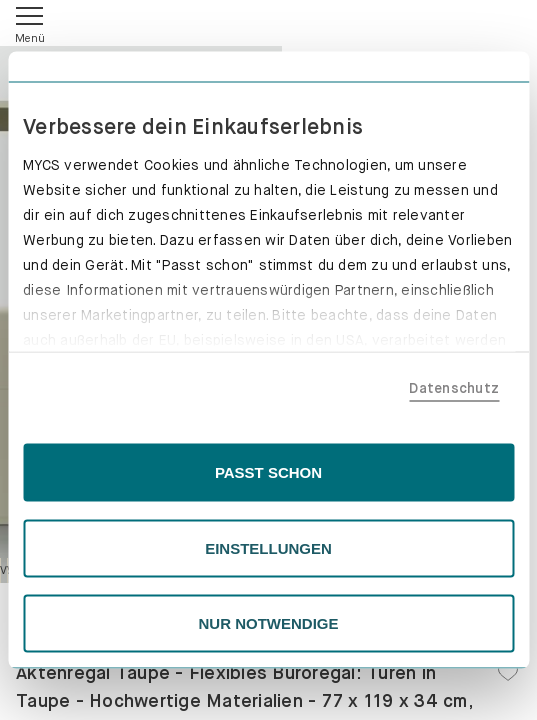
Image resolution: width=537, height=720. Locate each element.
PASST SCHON (268, 472)
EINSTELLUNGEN (268, 547)
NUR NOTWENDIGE (269, 623)
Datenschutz (454, 387)
